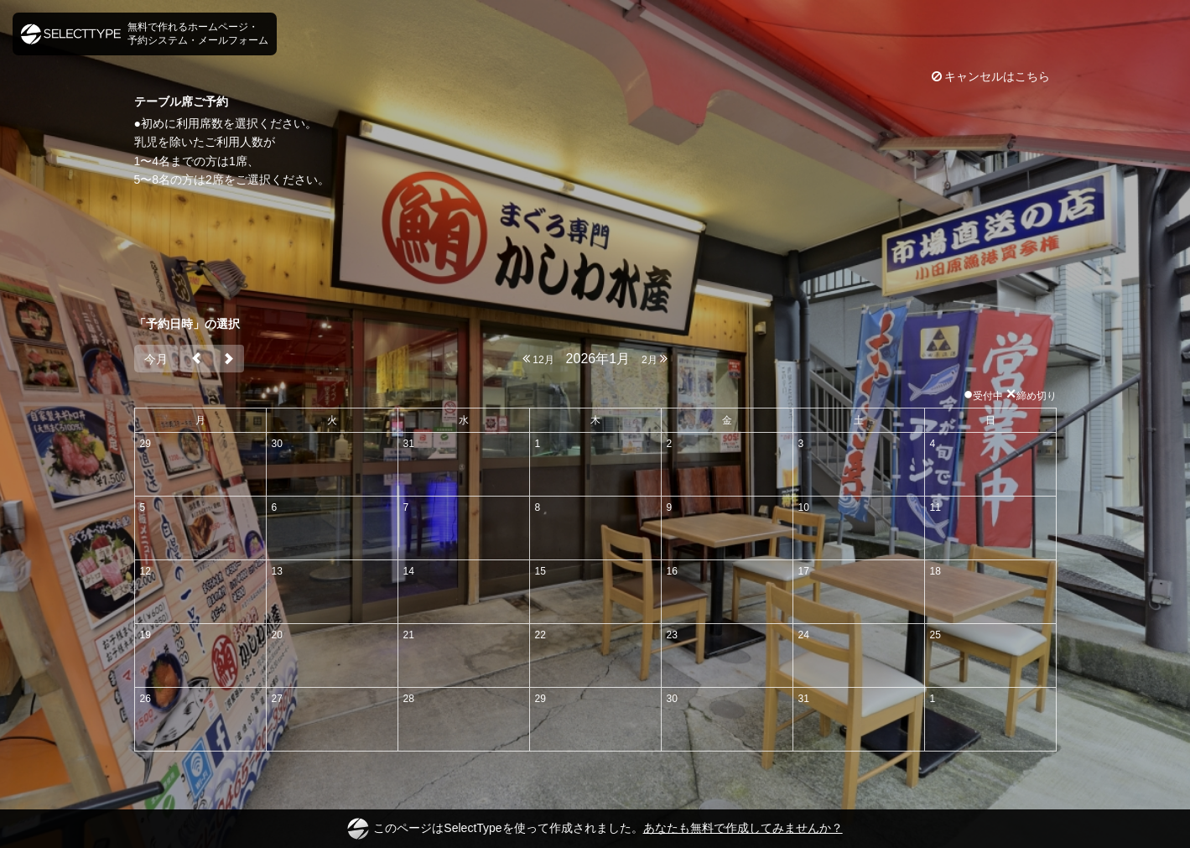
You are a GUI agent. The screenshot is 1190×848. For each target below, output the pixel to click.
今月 (156, 359)
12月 (538, 358)
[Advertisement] (595, 251)
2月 (655, 358)
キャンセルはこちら (991, 76)
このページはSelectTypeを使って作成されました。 (594, 829)
